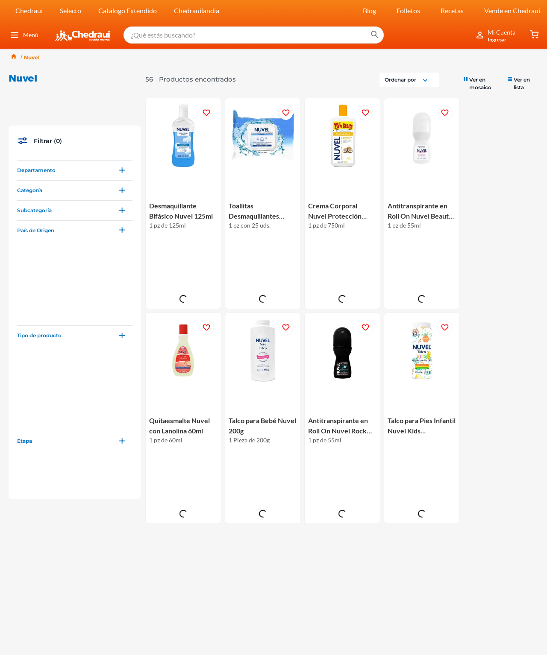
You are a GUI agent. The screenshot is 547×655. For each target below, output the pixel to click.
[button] (74, 109)
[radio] (481, 21)
